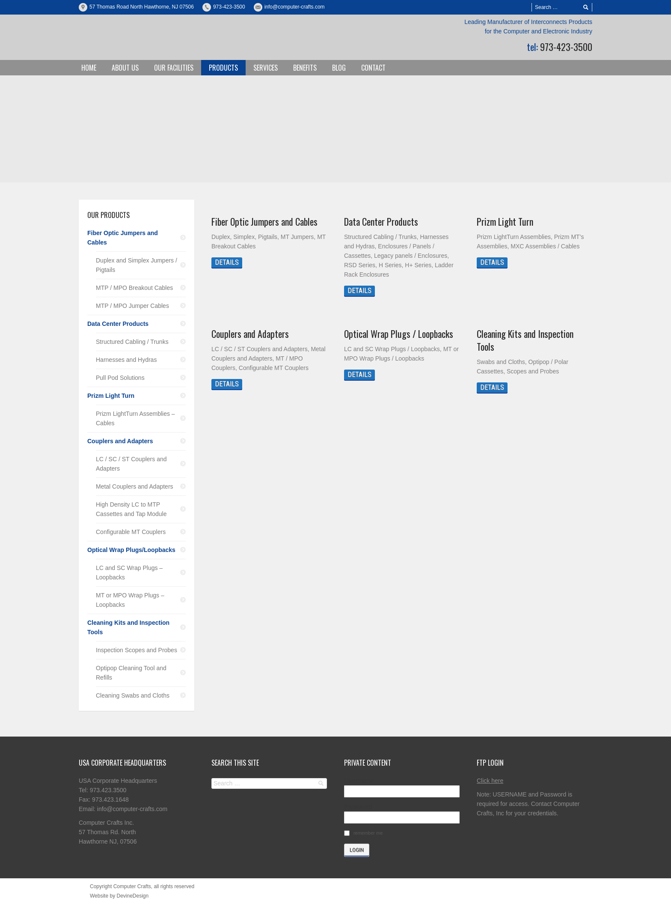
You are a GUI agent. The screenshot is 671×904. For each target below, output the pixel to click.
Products (223, 68)
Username (359, 780)
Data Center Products (381, 221)
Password (358, 806)
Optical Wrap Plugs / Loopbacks (398, 333)
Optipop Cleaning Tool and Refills (131, 673)
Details (227, 262)
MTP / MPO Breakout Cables (134, 287)
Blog (339, 68)
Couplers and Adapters (250, 333)
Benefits (305, 68)
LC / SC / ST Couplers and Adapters (131, 464)
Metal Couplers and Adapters (134, 486)
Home (88, 68)
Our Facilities (173, 68)
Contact (373, 68)
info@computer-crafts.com (294, 7)
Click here (490, 780)
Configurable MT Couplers (131, 531)
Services (265, 68)
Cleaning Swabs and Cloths (132, 695)
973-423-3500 (229, 7)
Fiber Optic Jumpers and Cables (264, 221)
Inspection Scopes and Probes (136, 650)
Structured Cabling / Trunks (132, 341)
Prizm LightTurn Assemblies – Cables (135, 418)
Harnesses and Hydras (126, 359)
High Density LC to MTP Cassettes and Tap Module (131, 509)
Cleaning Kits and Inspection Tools (525, 340)
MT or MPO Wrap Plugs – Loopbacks (130, 600)
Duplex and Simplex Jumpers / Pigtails (136, 265)
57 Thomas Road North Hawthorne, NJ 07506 (141, 7)
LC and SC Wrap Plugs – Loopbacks (129, 572)
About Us (125, 68)
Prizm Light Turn (505, 221)
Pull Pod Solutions (120, 377)
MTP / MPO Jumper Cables (132, 305)
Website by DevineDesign (119, 896)
